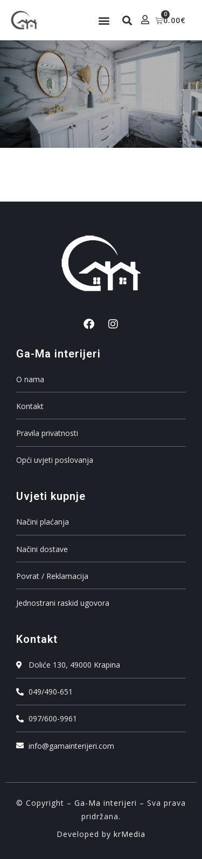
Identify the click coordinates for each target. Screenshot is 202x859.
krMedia (129, 834)
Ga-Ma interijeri (105, 803)
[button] (104, 20)
